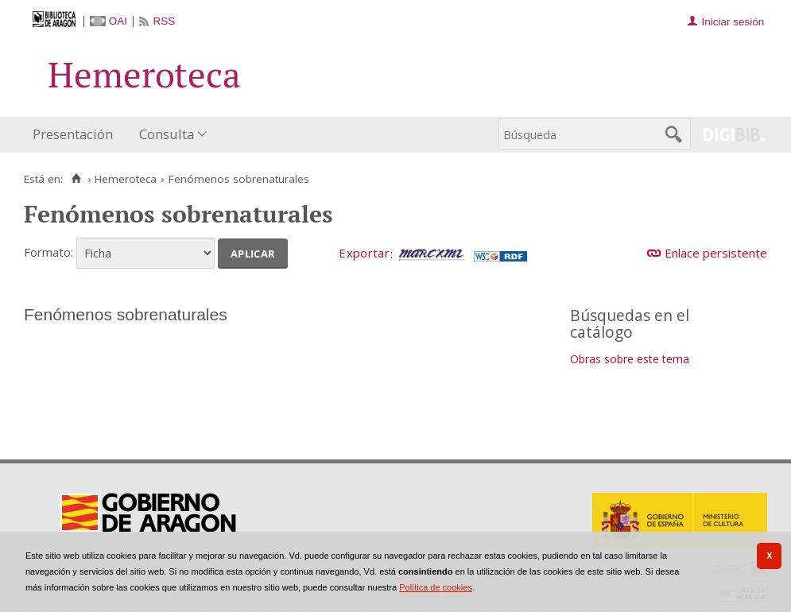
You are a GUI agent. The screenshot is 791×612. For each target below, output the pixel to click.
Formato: (48, 252)
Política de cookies (435, 587)
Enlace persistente (716, 253)
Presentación (73, 134)
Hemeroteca (126, 179)
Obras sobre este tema (629, 358)
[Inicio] (76, 178)
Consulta (166, 134)
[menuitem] (76, 135)
